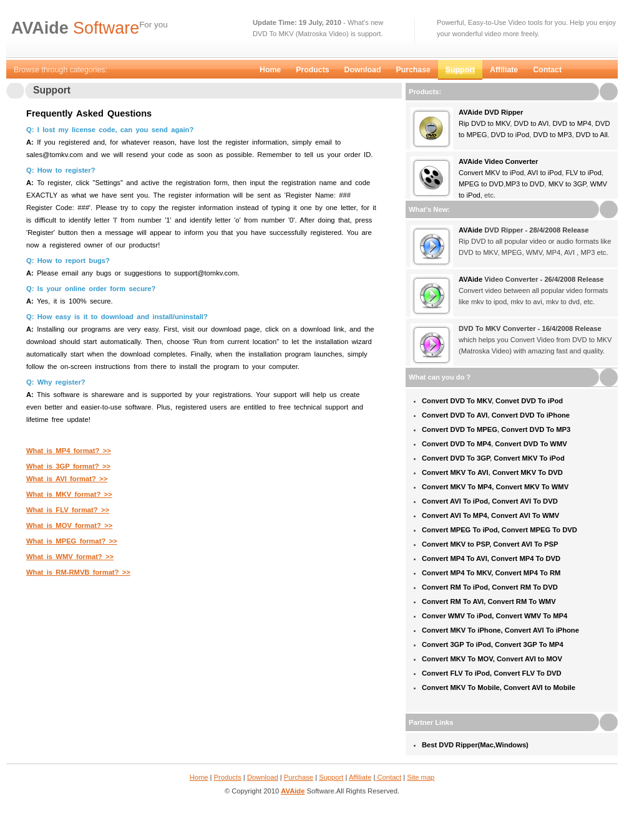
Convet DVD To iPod (529, 401)
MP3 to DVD (524, 184)
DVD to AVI (530, 123)
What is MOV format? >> (69, 525)
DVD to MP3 (552, 134)
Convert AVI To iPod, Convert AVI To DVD (490, 501)
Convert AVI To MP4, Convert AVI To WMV (490, 515)
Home (270, 69)
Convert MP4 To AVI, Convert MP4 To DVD (491, 558)
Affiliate (504, 69)
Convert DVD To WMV (531, 444)
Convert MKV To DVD (527, 472)
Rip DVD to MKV (484, 123)
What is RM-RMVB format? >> (78, 572)
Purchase (413, 69)
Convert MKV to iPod (491, 172)
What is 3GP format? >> (68, 466)
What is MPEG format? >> (71, 541)
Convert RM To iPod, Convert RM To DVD (490, 587)
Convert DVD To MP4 (456, 444)
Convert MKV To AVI (455, 472)
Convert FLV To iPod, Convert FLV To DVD (492, 673)
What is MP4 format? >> (68, 450)
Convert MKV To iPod (529, 458)
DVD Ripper (502, 112)
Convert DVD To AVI (454, 415)
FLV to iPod (583, 172)
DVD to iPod (510, 134)
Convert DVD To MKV (457, 401)
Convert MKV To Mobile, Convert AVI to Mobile (498, 687)
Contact (547, 69)
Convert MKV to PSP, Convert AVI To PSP (490, 544)
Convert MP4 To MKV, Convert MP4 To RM (491, 573)
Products (312, 69)
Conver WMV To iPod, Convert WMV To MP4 (494, 616)
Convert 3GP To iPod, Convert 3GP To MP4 (492, 644)
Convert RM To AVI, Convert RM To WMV (489, 601)
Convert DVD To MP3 (535, 429)
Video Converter (510, 161)
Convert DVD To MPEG (459, 429)
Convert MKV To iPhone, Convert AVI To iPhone (500, 630)
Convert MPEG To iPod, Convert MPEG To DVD (499, 530)
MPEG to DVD (481, 184)
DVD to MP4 (571, 123)
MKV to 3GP (567, 184)
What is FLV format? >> (67, 510)
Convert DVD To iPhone (531, 415)
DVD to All (592, 134)
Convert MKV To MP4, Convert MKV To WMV (495, 487)
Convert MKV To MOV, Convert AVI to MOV (492, 659)
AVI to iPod (544, 172)
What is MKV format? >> (69, 494)
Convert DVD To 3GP (456, 458)
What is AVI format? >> (66, 478)
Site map (420, 777)
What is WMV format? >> (70, 556)
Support (460, 69)
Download (362, 69)
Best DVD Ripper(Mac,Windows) (475, 745)
